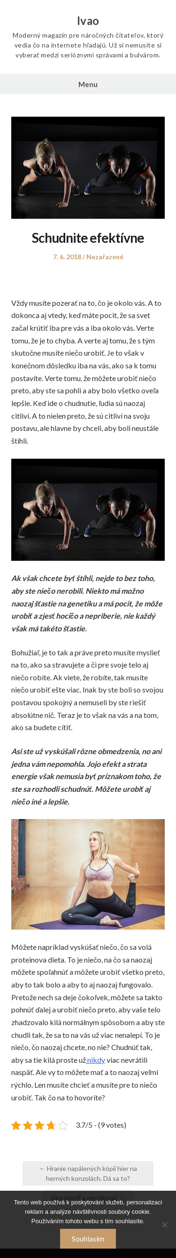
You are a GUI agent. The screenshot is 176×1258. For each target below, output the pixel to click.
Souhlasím (88, 1238)
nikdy (95, 1059)
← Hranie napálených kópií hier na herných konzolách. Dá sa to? (88, 1173)
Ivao (88, 20)
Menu (88, 84)
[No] (164, 1224)
